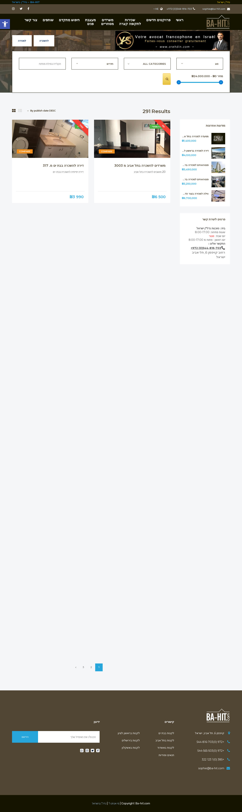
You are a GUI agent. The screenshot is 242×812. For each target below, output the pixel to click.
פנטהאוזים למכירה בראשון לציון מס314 (195, 165)
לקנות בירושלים (131, 740)
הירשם (25, 736)
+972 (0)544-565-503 (210, 750)
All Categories (154, 63)
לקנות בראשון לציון (129, 733)
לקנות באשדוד (165, 747)
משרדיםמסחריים (107, 22)
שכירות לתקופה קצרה (130, 22)
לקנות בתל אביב (164, 740)
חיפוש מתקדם (69, 20)
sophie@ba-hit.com (216, 8)
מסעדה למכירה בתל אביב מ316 (195, 136)
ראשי (179, 20)
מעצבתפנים (90, 22)
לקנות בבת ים (166, 733)
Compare (106, 151)
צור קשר (30, 20)
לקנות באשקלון (131, 747)
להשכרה (44, 40)
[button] (5, 24)
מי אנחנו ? (113, 803)
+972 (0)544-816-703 (179, 8)
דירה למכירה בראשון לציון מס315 (195, 150)
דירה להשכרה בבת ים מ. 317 (63, 165)
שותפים (48, 20)
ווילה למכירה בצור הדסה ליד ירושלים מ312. (195, 193)
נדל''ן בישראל (99, 803)
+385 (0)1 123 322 (213, 759)
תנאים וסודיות (166, 755)
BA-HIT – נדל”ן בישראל (26, 2)
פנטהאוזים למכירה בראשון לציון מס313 (195, 179)
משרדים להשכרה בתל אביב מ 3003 (140, 165)
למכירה (22, 40)
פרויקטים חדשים (158, 20)
